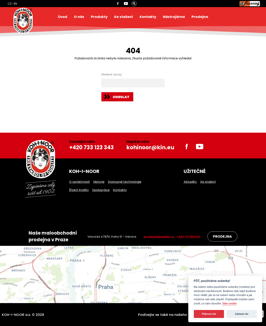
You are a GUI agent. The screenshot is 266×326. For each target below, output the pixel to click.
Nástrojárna (174, 16)
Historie (98, 182)
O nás (79, 16)
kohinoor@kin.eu (150, 147)
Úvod (62, 16)
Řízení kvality (79, 190)
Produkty (99, 16)
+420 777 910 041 (188, 237)
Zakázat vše (241, 313)
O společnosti (79, 182)
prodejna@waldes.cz (159, 237)
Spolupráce (101, 190)
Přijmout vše (209, 313)
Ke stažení (123, 16)
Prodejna (200, 16)
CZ (10, 4)
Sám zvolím (229, 303)
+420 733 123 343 (91, 147)
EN (15, 4)
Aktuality (190, 182)
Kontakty (148, 16)
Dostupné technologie (124, 182)
